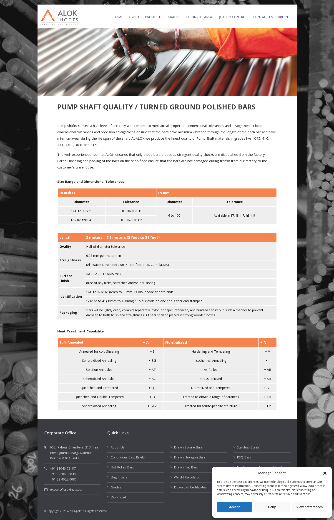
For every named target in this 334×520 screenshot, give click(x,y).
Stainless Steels (248, 447)
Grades (174, 17)
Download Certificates (190, 487)
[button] (325, 472)
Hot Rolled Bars (122, 467)
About (134, 17)
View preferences (309, 507)
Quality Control (232, 17)
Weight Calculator (187, 477)
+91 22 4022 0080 (63, 479)
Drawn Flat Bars (186, 467)
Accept (234, 507)
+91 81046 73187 (63, 468)
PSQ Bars (244, 457)
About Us (117, 447)
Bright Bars (119, 477)
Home (118, 17)
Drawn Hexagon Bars (190, 457)
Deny (272, 507)
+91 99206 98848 (63, 474)
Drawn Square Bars (188, 447)
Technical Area (199, 17)
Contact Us (263, 17)
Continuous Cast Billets (128, 457)
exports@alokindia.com (67, 489)
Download (118, 497)
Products (153, 17)
